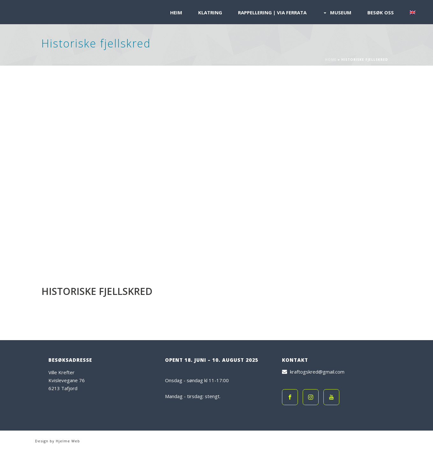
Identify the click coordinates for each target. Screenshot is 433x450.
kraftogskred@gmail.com (317, 372)
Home (330, 59)
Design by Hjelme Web (57, 441)
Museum (336, 12)
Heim (176, 12)
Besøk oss (380, 12)
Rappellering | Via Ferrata (272, 12)
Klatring (210, 12)
